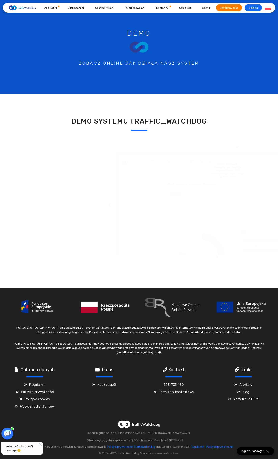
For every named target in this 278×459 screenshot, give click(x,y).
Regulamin (37, 385)
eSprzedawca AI (135, 7)
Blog (245, 392)
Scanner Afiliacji (104, 7)
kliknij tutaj (233, 332)
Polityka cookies (37, 399)
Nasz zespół (106, 385)
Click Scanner (76, 7)
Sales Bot (185, 7)
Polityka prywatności (37, 392)
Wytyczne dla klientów (37, 406)
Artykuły (245, 385)
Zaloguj (253, 7)
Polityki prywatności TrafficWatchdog (131, 447)
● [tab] (119, 256)
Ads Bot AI (50, 7)
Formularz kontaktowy (176, 392)
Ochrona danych (38, 369)
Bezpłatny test (229, 7)
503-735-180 (174, 385)
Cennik (206, 7)
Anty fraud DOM (245, 399)
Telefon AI (162, 7)
